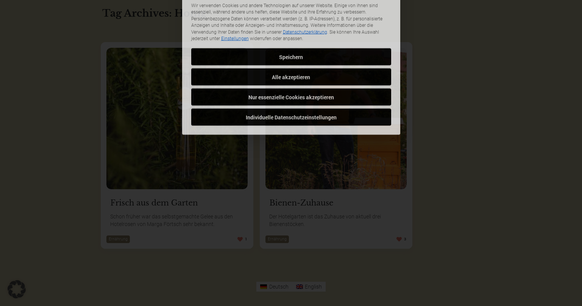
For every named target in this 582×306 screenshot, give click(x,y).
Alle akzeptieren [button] (291, 39)
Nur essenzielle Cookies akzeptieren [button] (291, 59)
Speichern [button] (291, 19)
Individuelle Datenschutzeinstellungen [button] (291, 79)
